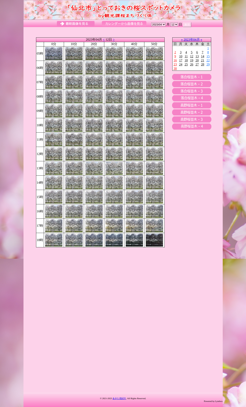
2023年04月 (192, 39)
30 (175, 68)
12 (191, 56)
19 (191, 60)
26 (191, 64)
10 (180, 56)
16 (175, 60)
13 (197, 56)
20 (197, 60)
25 (186, 64)
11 (186, 56)
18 (186, 60)
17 (180, 60)
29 (208, 64)
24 (180, 64)
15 (208, 56)
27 (197, 64)
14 (202, 56)
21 (202, 60)
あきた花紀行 (119, 398)
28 (202, 64)
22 (208, 60)
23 (175, 64)
